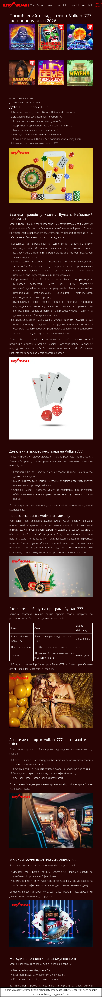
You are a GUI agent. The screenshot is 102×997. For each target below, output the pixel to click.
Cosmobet (86, 5)
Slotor (40, 5)
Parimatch (61, 5)
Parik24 (50, 5)
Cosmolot (73, 5)
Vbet (32, 5)
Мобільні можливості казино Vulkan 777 (35, 130)
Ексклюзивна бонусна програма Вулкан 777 (37, 121)
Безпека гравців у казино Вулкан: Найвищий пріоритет (44, 112)
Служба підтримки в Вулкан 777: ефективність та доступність (47, 139)
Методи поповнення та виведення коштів (37, 134)
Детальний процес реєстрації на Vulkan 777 (37, 116)
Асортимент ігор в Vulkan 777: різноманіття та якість (42, 125)
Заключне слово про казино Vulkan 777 (35, 143)
